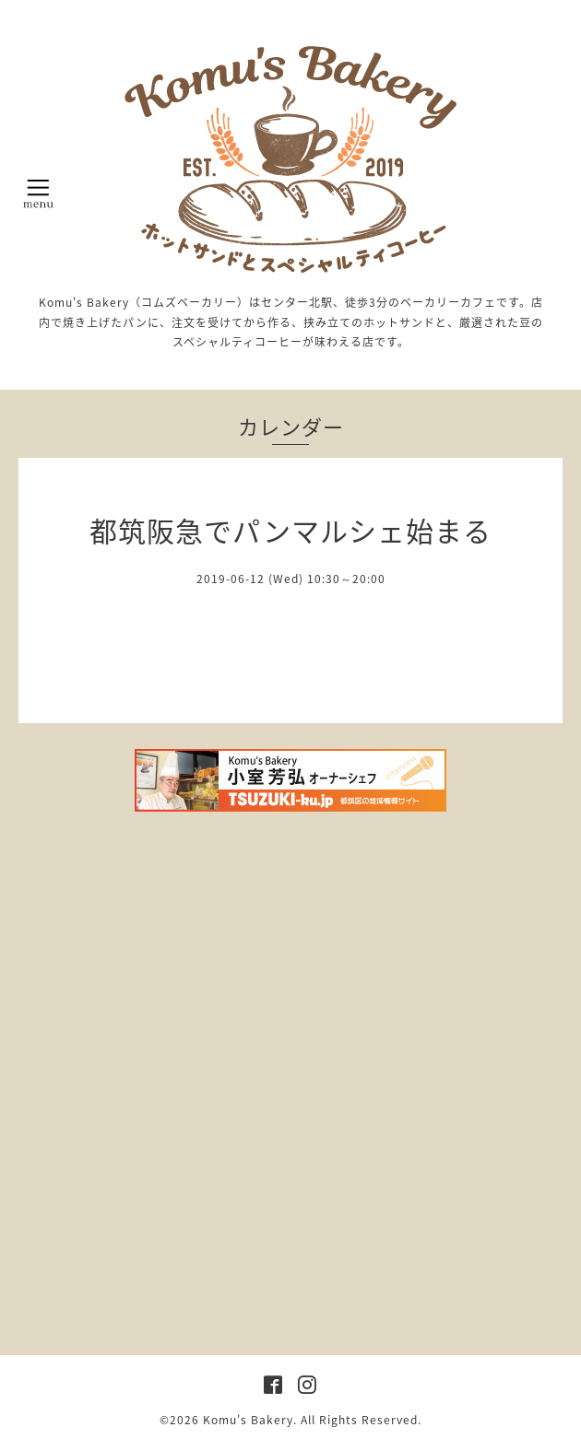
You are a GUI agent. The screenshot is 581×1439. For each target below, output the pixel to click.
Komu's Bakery (248, 1419)
